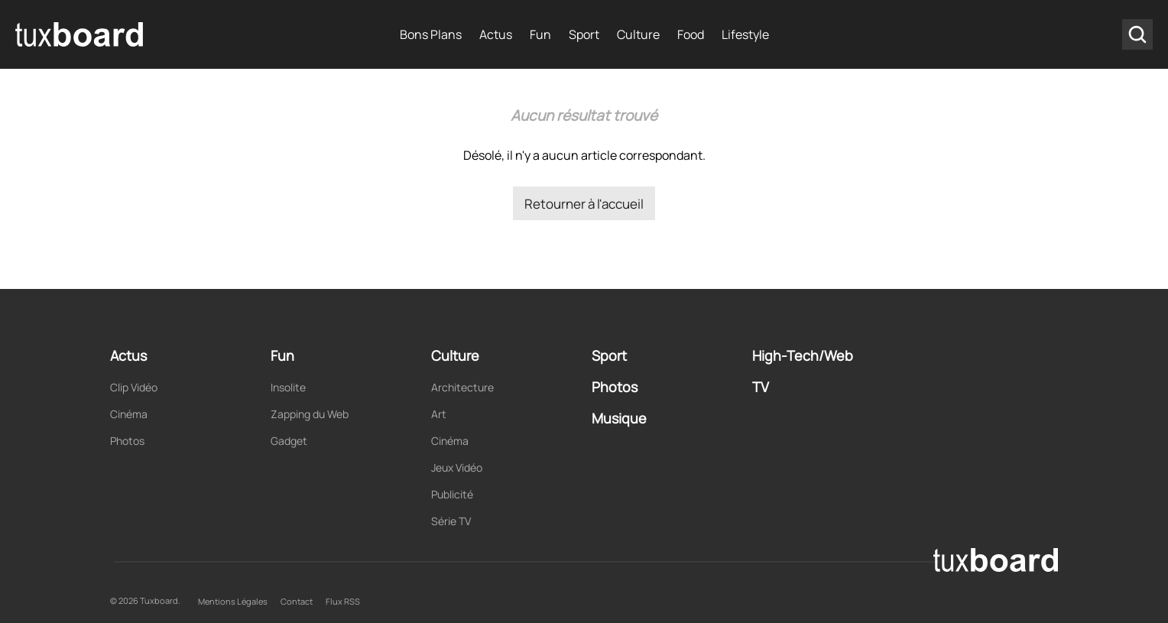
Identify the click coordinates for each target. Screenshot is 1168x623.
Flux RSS (343, 601)
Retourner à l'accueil (584, 204)
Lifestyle (745, 34)
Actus (495, 34)
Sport (584, 34)
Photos (127, 440)
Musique (619, 418)
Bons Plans (431, 34)
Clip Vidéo (133, 387)
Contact (297, 601)
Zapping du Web (310, 414)
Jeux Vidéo (456, 467)
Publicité (452, 494)
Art (438, 414)
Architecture (462, 387)
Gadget (289, 440)
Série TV (451, 521)
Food (690, 34)
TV (760, 387)
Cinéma (129, 414)
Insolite (288, 387)
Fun (540, 34)
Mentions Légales (233, 601)
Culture (638, 34)
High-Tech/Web (802, 355)
